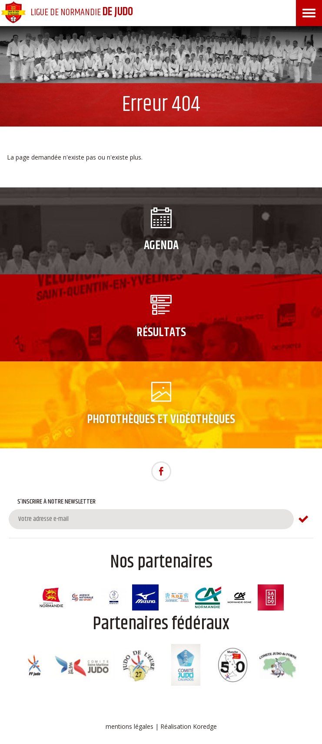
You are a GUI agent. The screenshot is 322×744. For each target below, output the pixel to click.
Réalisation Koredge (188, 726)
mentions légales (129, 726)
